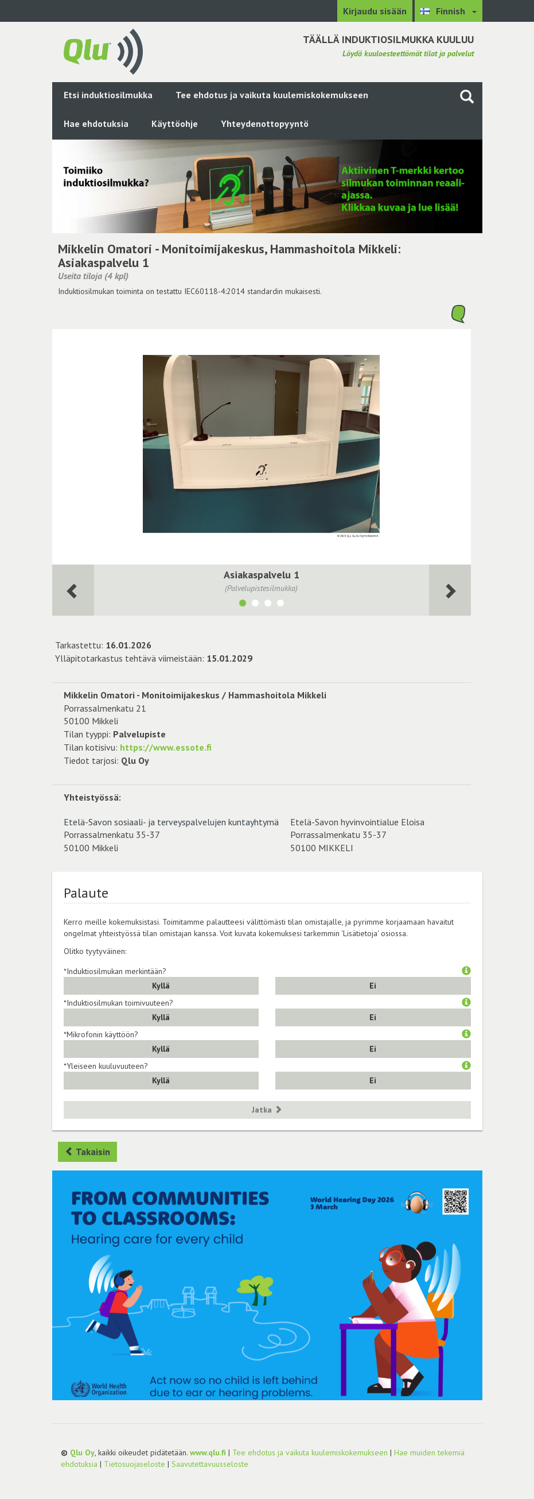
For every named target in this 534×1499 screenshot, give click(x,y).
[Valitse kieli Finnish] (448, 11)
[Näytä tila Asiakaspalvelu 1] (242, 605)
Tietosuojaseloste (134, 1464)
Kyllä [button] (161, 985)
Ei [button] (372, 985)
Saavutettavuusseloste (209, 1464)
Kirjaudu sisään (375, 11)
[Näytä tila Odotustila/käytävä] (268, 605)
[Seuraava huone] (73, 590)
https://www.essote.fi (166, 747)
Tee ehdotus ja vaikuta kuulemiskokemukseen (272, 95)
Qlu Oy (82, 1452)
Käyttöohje (174, 123)
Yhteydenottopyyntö (265, 123)
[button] (466, 971)
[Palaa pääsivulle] (103, 50)
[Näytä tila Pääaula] (255, 605)
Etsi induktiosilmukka (108, 95)
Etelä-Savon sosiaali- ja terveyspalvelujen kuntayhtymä (171, 822)
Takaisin (87, 1151)
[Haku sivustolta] (466, 96)
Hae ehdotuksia (96, 123)
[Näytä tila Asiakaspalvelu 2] (280, 605)
